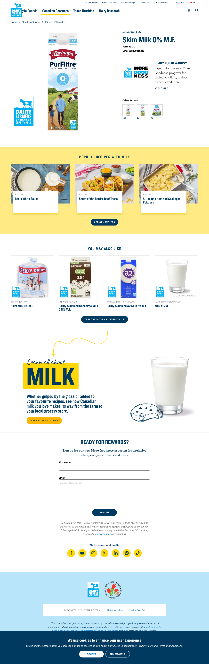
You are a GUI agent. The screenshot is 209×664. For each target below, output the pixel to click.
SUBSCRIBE (163, 88)
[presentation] (104, 497)
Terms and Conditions (170, 645)
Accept (91, 654)
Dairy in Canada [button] (41, 10)
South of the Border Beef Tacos (98, 199)
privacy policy (104, 534)
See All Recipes (104, 222)
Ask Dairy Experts (91, 2)
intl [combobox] (194, 2)
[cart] (188, 11)
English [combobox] (179, 2)
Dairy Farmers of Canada (16, 10)
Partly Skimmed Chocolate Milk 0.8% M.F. (78, 307)
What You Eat (138, 610)
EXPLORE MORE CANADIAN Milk (104, 319)
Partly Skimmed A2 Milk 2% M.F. (127, 306)
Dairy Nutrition (115, 610)
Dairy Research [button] (135, 10)
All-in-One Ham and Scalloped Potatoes (161, 200)
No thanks (117, 654)
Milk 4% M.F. (162, 306)
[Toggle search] (197, 11)
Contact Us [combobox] (144, 2)
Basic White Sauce (26, 199)
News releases (162, 2)
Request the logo (128, 2)
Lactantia (131, 31)
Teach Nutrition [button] (105, 10)
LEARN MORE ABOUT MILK (44, 420)
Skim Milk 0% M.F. (22, 306)
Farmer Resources (109, 2)
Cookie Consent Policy (124, 645)
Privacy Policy (145, 645)
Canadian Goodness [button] (74, 10)
